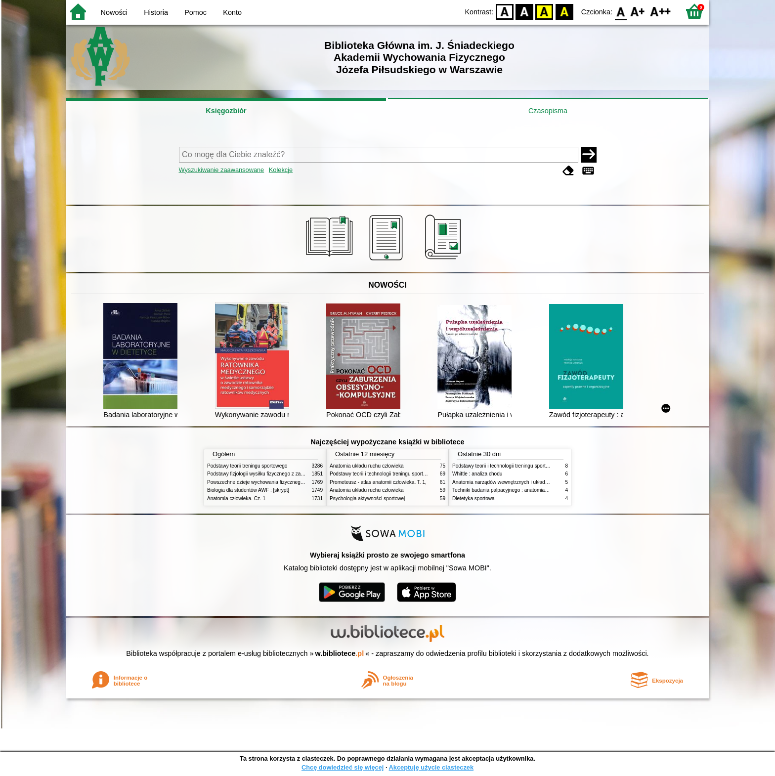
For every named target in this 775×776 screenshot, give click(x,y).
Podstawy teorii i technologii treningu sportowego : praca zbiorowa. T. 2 (408, 473)
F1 (638, 11)
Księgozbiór (226, 111)
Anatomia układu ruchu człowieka (367, 466)
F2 (660, 11)
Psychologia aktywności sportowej (367, 498)
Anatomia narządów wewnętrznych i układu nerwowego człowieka (525, 482)
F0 (620, 11)
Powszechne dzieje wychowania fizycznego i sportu (264, 482)
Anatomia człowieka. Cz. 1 (236, 498)
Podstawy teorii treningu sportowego (247, 466)
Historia (156, 12)
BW (524, 11)
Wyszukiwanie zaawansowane (221, 169)
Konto (232, 12)
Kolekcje (281, 169)
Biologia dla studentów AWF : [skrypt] (248, 490)
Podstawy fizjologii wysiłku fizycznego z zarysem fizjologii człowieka (281, 473)
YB (544, 11)
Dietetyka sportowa (473, 498)
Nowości (114, 12)
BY (564, 11)
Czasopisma (547, 111)
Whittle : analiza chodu (477, 473)
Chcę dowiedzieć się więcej (342, 767)
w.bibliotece (339, 653)
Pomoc (195, 12)
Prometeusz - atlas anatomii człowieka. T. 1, (378, 482)
